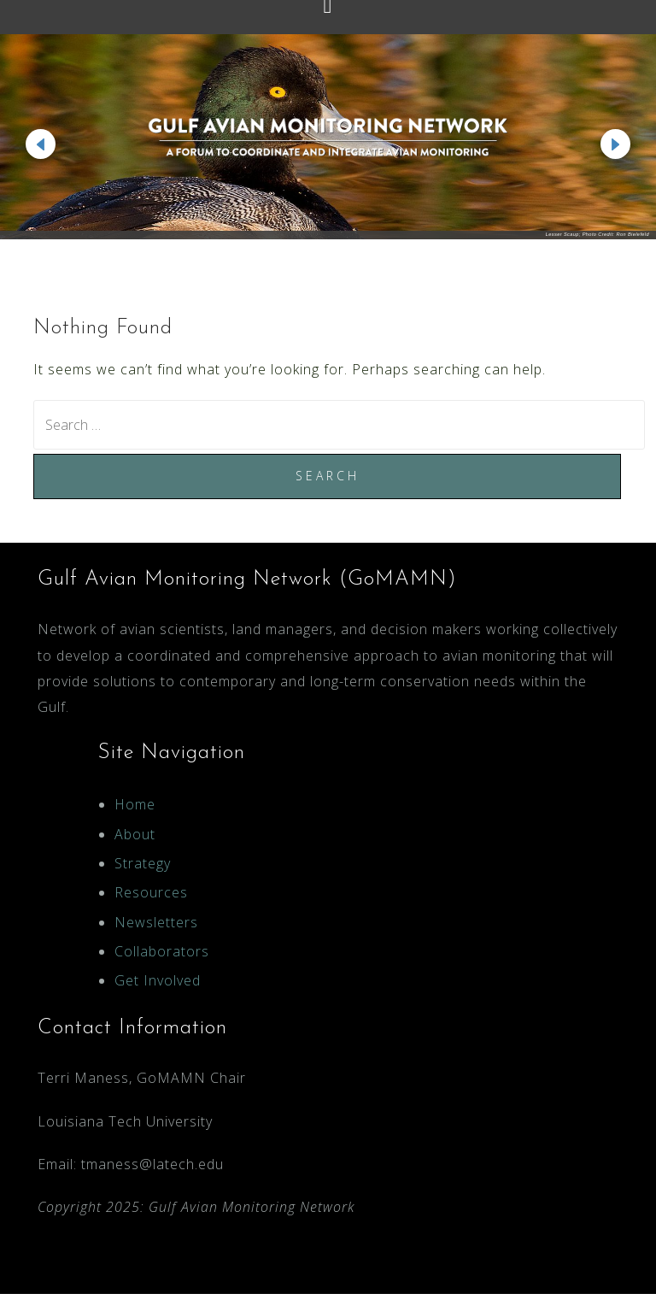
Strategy (142, 863)
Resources (151, 892)
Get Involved (157, 980)
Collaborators (161, 951)
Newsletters (156, 922)
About (134, 834)
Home (134, 804)
